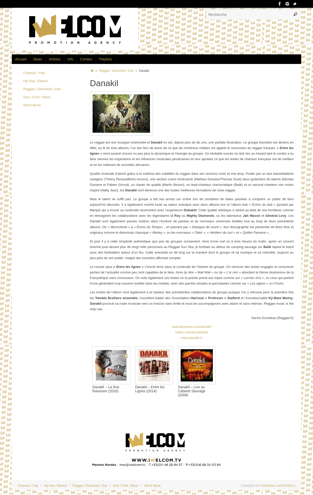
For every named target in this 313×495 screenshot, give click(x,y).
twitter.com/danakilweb (191, 332)
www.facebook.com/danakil (192, 327)
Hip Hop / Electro (35, 81)
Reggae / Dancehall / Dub (116, 71)
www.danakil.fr (191, 338)
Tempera (267, 485)
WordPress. (286, 485)
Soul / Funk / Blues (37, 97)
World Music (32, 105)
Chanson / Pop (34, 73)
